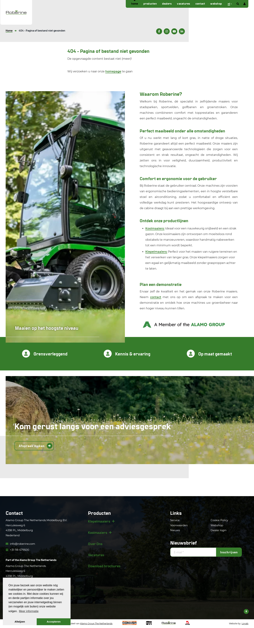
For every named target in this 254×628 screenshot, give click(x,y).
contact (155, 297)
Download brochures (104, 566)
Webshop (216, 3)
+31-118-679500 (17, 549)
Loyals (245, 623)
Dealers (167, 3)
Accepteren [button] (54, 621)
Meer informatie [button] (28, 611)
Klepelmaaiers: (156, 251)
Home (134, 3)
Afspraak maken (32, 446)
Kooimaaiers (97, 532)
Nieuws (175, 530)
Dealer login (218, 530)
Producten (150, 3)
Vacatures (183, 3)
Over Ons (95, 544)
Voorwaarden (179, 525)
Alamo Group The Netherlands (37, 559)
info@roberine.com (20, 543)
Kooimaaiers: (154, 228)
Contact (200, 3)
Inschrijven (229, 552)
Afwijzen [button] (20, 621)
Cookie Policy (219, 520)
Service (175, 520)
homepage (113, 71)
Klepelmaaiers (99, 521)
